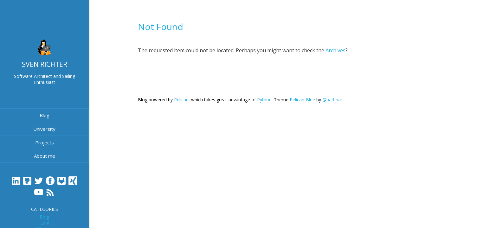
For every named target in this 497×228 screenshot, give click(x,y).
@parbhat (332, 100)
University (44, 129)
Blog (44, 115)
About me (44, 156)
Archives (335, 50)
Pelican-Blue (302, 100)
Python (264, 100)
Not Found (160, 27)
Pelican (181, 100)
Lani (44, 223)
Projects (44, 142)
